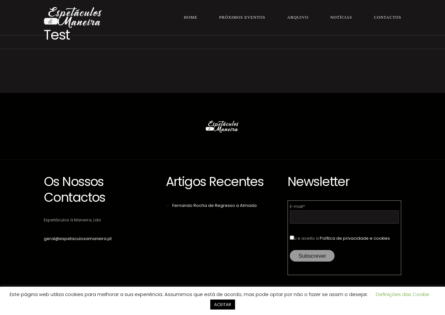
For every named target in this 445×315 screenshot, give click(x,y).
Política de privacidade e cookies (355, 238)
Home (190, 17)
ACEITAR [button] (222, 304)
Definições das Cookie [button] (402, 294)
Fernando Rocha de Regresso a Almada (214, 205)
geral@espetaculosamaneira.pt (78, 238)
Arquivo (297, 17)
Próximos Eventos (242, 17)
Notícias (341, 17)
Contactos (387, 17)
